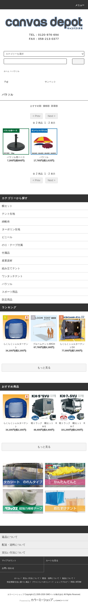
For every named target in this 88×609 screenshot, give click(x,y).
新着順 (54, 106)
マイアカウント (9, 560)
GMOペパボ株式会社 (54, 594)
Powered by (44, 601)
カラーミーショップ (15, 594)
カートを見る (52, 560)
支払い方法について (31, 578)
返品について (67, 578)
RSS (73, 582)
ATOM (78, 582)
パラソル (15, 71)
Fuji (6, 81)
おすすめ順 (35, 106)
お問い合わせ (8, 568)
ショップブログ (61, 582)
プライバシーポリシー (41, 582)
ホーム (6, 71)
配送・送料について (50, 578)
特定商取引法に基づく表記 (18, 582)
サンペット (50, 81)
